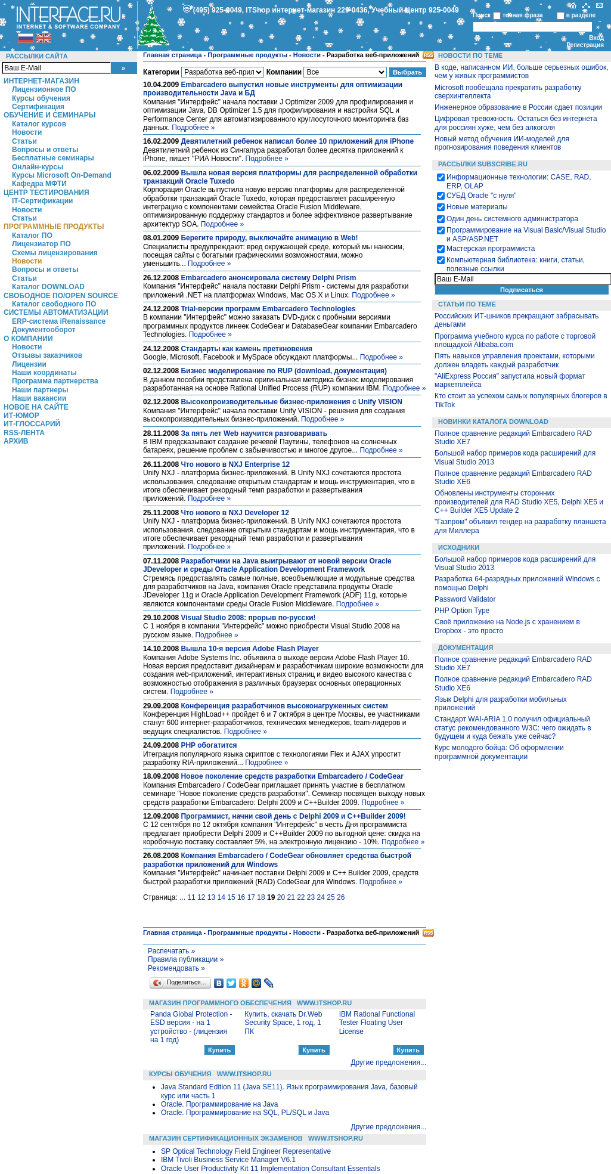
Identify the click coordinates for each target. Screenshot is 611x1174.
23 (311, 897)
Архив (16, 441)
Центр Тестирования (46, 192)
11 (191, 897)
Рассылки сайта (37, 56)
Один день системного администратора (512, 219)
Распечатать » (171, 951)
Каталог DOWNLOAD (48, 287)
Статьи (24, 141)
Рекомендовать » (176, 968)
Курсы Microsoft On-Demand (61, 175)
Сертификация (38, 107)
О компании (28, 338)
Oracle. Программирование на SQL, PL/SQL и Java (245, 1112)
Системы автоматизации (56, 312)
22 (301, 897)
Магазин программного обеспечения (220, 1002)
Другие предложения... (388, 1062)
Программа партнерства (55, 381)
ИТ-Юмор (21, 415)
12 (201, 897)
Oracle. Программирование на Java (219, 1104)
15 (231, 897)
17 (251, 897)
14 (221, 897)
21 (290, 897)
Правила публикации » (186, 959)
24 (321, 897)
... (182, 897)
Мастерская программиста (490, 248)
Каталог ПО (32, 235)
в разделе (581, 15)
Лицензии (29, 364)
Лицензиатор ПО (41, 244)
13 (211, 897)
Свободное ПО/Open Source (61, 296)
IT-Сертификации (42, 201)
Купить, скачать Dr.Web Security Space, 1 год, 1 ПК (283, 1023)
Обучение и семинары (50, 115)
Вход (596, 38)
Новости (27, 132)
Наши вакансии (39, 398)
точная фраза (523, 15)
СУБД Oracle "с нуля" (481, 195)
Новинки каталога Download (493, 421)
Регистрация (585, 45)
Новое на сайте (36, 407)
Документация (466, 647)
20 (281, 897)
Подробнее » (193, 127)
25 (330, 897)
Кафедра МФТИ (39, 183)
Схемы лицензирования (55, 253)
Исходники (458, 547)
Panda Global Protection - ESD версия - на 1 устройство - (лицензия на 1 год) (191, 1027)
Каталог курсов (39, 124)
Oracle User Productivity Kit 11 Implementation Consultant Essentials (270, 1168)
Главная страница (172, 54)
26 (341, 897)
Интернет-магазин (41, 81)
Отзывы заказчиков (47, 355)
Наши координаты (44, 372)
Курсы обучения (41, 98)
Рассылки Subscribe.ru (483, 164)
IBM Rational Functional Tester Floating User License (377, 1023)
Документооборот (44, 330)
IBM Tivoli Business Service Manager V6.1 (228, 1160)
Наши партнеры (40, 390)
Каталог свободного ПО (54, 304)
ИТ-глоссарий (32, 424)
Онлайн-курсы (37, 167)
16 (241, 897)
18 (261, 897)
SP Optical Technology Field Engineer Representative (246, 1151)
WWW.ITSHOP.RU (324, 1002)
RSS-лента (24, 433)
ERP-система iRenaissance (59, 321)
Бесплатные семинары (53, 158)
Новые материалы (477, 207)
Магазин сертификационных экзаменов (226, 1138)
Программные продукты (54, 226)
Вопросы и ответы (45, 149)
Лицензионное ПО (44, 89)
